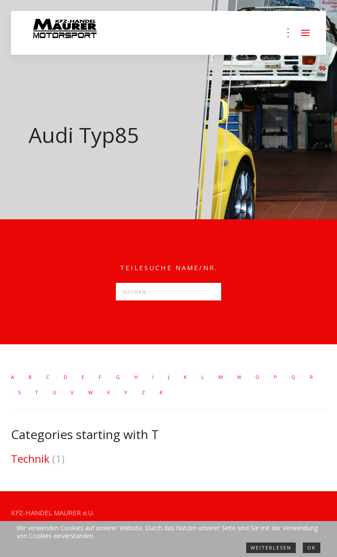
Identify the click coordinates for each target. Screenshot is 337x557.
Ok (311, 547)
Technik (30, 458)
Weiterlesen (271, 547)
